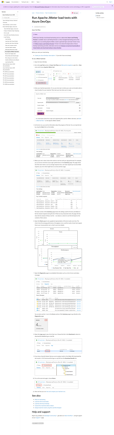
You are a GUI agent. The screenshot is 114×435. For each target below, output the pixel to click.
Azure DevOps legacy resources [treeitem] (11, 28)
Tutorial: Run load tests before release (44, 405)
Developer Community (50, 415)
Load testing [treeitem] (8, 39)
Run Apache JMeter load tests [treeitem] (12, 51)
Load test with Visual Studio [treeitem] (11, 41)
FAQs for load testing (40, 399)
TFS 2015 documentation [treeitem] (8, 76)
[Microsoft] (3, 2)
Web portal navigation (66, 65)
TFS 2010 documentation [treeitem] (8, 82)
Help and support (100, 17)
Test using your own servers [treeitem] (11, 58)
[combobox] (10, 15)
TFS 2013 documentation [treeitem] (8, 78)
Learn (33, 13)
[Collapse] (17, 11)
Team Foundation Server (50, 13)
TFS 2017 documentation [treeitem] (8, 74)
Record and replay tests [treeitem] (10, 53)
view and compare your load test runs (55, 391)
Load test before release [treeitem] (10, 47)
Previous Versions (40, 13)
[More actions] (80, 13)
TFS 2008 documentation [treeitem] (8, 84)
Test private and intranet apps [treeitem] (11, 55)
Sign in (110, 2)
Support (38, 417)
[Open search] (107, 2)
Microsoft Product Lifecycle (42, 7)
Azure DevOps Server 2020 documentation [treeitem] (9, 65)
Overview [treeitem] (5, 22)
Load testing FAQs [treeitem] (9, 62)
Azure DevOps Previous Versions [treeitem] (10, 20)
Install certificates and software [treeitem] (12, 60)
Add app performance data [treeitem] (11, 49)
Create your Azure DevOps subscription (45, 55)
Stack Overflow (68, 415)
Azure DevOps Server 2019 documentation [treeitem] (9, 68)
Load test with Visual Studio (42, 401)
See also (98, 15)
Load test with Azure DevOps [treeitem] (11, 43)
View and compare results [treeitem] (11, 45)
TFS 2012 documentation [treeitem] (8, 80)
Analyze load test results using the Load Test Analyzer (48, 407)
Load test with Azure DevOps (42, 403)
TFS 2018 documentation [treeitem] (8, 71)
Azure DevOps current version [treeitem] (9, 24)
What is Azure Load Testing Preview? (44, 43)
